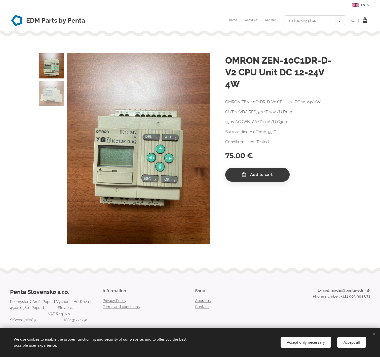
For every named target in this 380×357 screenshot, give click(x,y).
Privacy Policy (114, 300)
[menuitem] (260, 20)
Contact (202, 306)
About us (203, 300)
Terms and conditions (121, 306)
